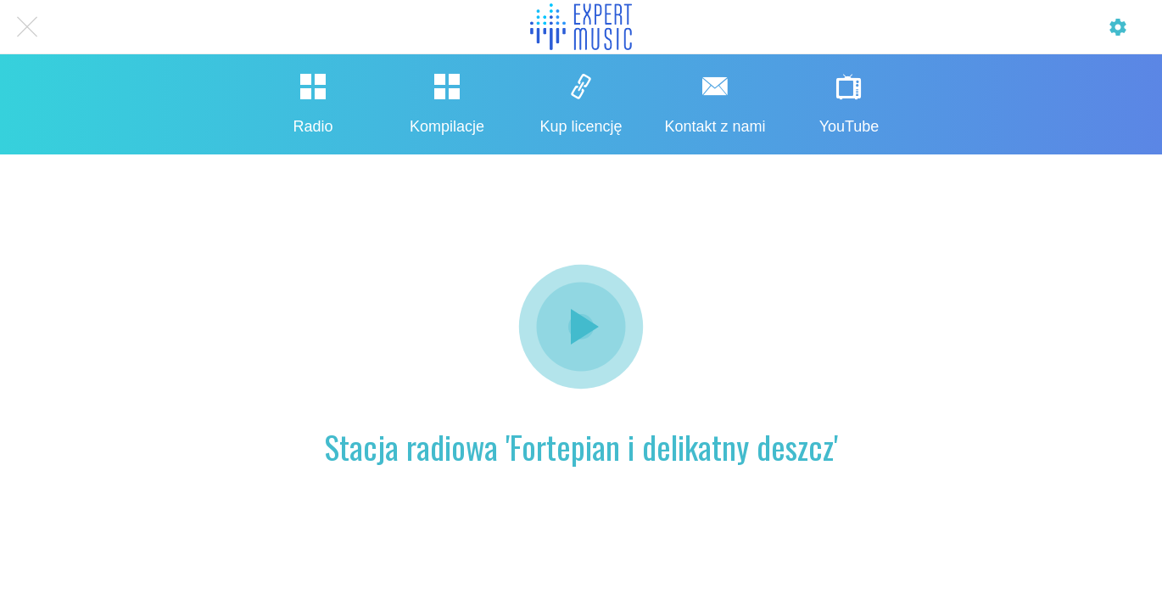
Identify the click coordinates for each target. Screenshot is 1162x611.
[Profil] (1118, 27)
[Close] (27, 27)
